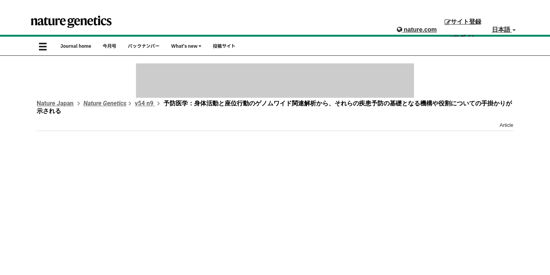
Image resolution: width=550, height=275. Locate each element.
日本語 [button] (504, 29)
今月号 (109, 46)
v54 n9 (145, 103)
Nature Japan (55, 103)
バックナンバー (144, 46)
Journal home (75, 46)
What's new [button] (186, 46)
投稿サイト (224, 46)
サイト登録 (463, 21)
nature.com (417, 29)
